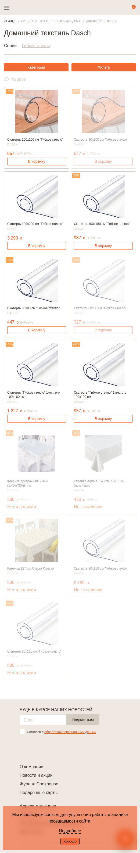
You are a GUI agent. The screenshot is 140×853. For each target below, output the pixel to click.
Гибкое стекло (36, 45)
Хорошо (70, 841)
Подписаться (83, 720)
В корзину (36, 161)
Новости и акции (36, 775)
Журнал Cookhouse (39, 784)
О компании (31, 766)
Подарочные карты (39, 792)
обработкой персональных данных (70, 732)
